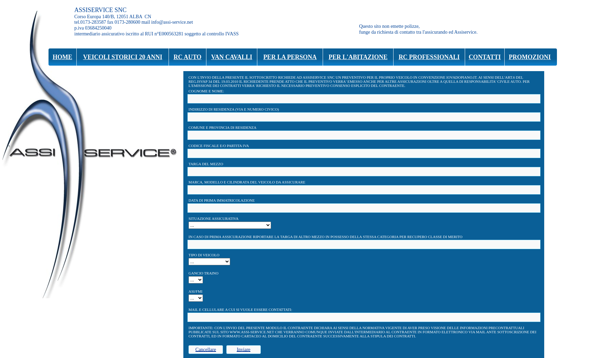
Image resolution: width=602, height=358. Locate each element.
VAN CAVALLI (231, 57)
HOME (62, 57)
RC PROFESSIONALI (429, 57)
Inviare (243, 349)
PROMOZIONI (530, 57)
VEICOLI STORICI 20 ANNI (122, 57)
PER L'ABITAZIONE (358, 57)
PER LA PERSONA (290, 57)
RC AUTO (187, 57)
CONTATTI (485, 57)
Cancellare (205, 349)
